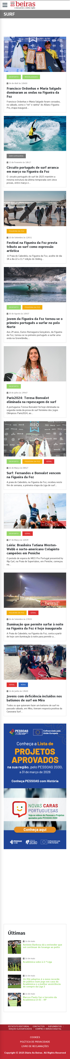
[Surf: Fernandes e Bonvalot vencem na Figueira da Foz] (35, 455)
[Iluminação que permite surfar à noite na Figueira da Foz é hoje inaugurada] (35, 607)
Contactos (39, 1026)
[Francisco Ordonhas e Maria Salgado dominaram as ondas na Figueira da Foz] (35, 74)
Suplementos (55, 1026)
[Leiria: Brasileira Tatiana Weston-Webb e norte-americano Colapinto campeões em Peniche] (35, 531)
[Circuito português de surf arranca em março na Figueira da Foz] (35, 151)
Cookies (35, 1037)
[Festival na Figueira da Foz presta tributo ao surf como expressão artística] (35, 227)
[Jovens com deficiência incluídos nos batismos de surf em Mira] (35, 680)
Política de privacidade (35, 1042)
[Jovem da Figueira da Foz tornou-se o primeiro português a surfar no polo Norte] (35, 305)
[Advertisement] (35, 886)
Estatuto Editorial (18, 1026)
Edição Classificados (20, 1029)
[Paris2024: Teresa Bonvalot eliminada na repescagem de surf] (35, 382)
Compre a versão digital (48, 1029)
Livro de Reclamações (35, 1046)
